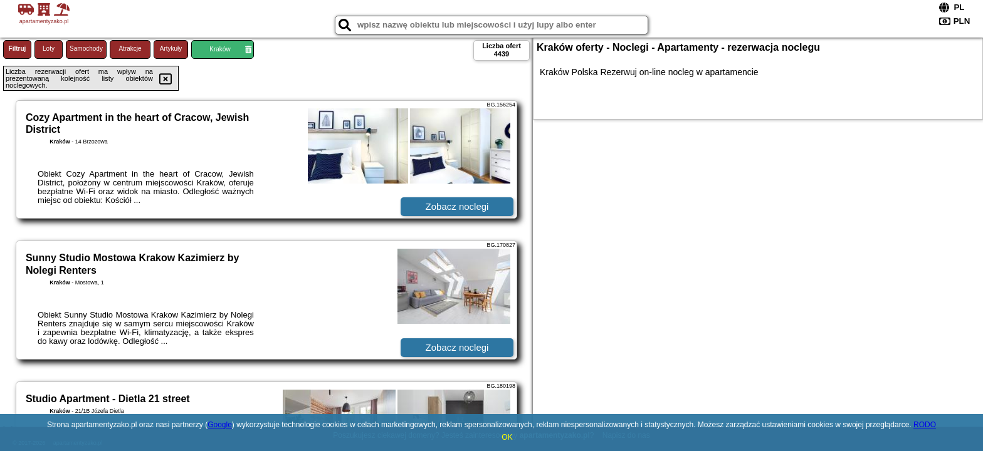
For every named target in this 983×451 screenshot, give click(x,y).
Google (220, 424)
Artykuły (171, 48)
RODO (924, 424)
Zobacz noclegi (457, 206)
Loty (49, 48)
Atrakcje (129, 48)
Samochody (86, 48)
